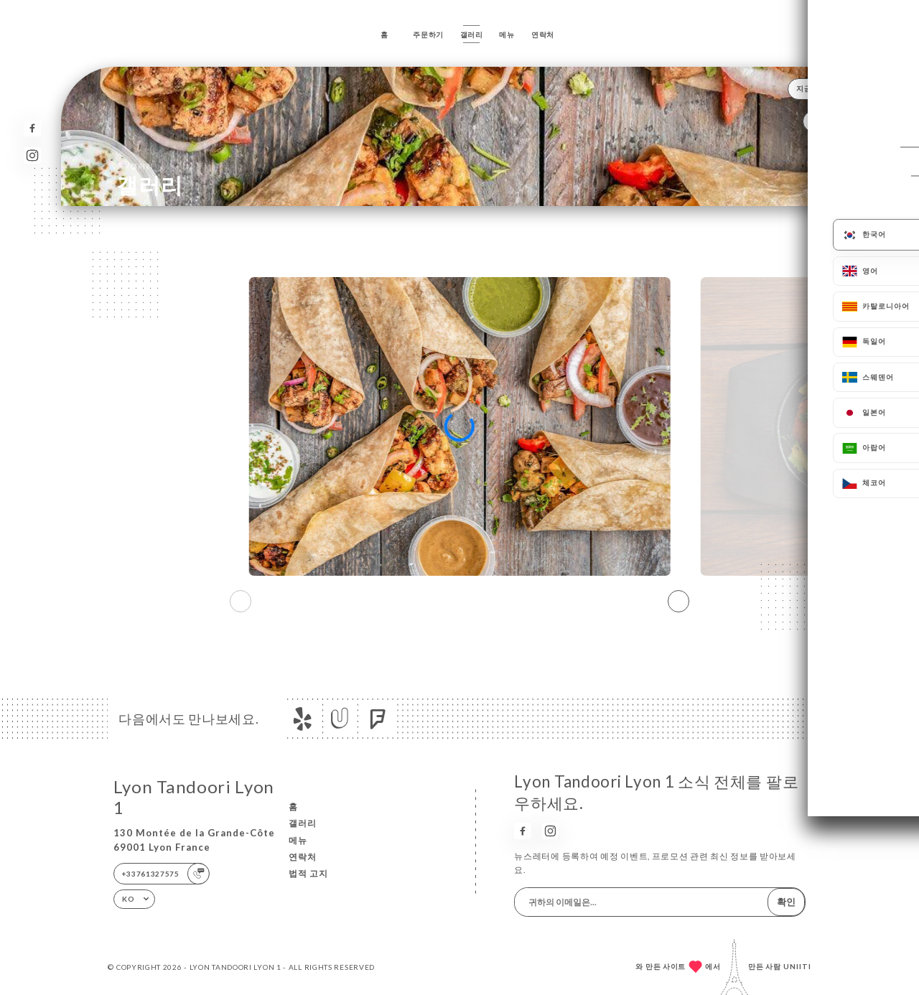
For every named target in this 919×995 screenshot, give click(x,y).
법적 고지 (308, 873)
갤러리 (471, 34)
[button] (678, 601)
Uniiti (797, 966)
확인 (786, 901)
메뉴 (506, 34)
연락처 (542, 34)
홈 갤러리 (134, 165)
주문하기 (428, 34)
